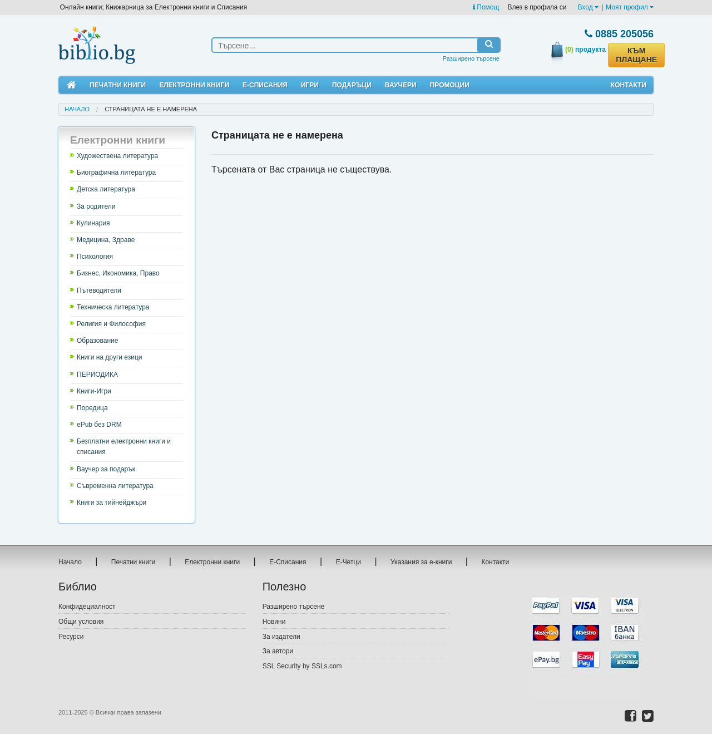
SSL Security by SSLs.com (302, 666)
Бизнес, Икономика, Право (118, 273)
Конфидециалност (87, 606)
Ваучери (401, 85)
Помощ (486, 7)
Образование (97, 340)
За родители (96, 206)
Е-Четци (348, 562)
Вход (588, 7)
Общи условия (80, 621)
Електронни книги (194, 85)
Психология (95, 256)
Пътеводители (99, 290)
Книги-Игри (94, 391)
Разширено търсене (471, 58)
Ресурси (70, 637)
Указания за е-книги (421, 562)
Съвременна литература (115, 486)
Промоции (449, 85)
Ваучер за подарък (106, 469)
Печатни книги (118, 85)
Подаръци (352, 85)
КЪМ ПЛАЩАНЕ (636, 55)
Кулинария (93, 223)
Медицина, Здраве (106, 240)
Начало (77, 109)
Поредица (92, 408)
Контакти (628, 85)
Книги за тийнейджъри (111, 502)
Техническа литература (113, 307)
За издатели (281, 637)
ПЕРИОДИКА (97, 374)
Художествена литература (117, 156)
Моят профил (630, 7)
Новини (274, 621)
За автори (278, 651)
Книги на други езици (109, 357)
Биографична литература (116, 172)
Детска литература (106, 189)
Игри (310, 85)
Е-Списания (265, 85)
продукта (585, 49)
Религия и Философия (111, 324)
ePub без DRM (99, 424)
